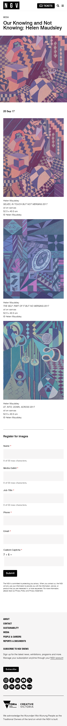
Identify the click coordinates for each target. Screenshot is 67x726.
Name (7, 446)
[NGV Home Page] (11, 5)
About (6, 619)
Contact (7, 624)
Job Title (8, 490)
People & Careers (12, 637)
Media (6, 632)
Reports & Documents (14, 641)
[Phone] (33, 520)
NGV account (56, 658)
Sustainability (11, 628)
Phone (7, 512)
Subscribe (11, 669)
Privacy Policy (20, 591)
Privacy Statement (36, 591)
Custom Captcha (12, 550)
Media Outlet (10, 468)
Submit (10, 573)
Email (7, 531)
